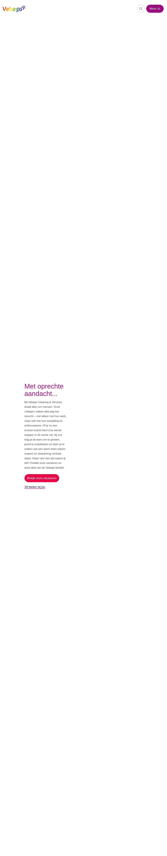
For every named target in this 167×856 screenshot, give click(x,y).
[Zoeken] (140, 9)
